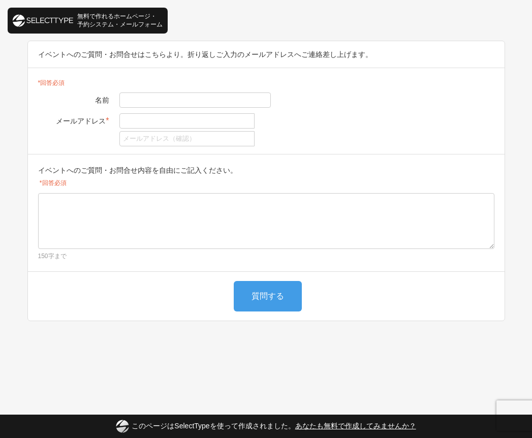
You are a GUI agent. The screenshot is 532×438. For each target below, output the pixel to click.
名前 (102, 100)
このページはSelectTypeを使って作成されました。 (266, 426)
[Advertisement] (266, 359)
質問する (268, 296)
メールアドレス (82, 120)
